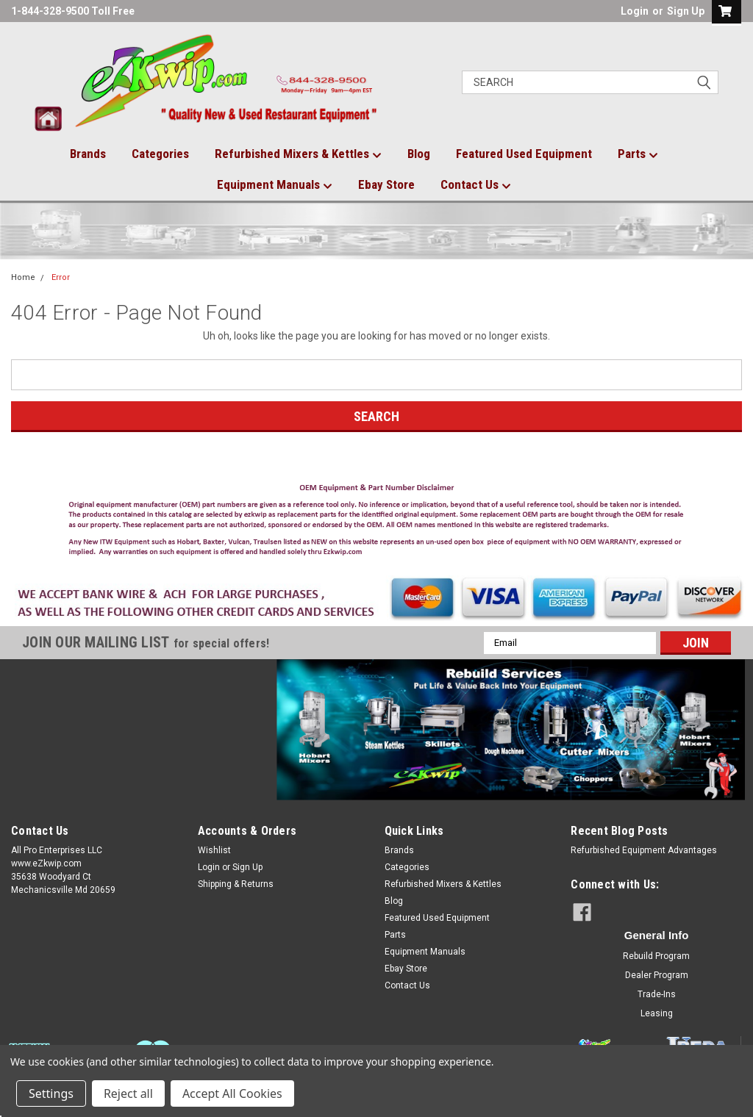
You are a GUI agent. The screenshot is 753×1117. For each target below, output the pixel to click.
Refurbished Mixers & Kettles (298, 154)
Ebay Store (386, 184)
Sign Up (685, 11)
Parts (638, 154)
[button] (377, 523)
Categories (160, 153)
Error (60, 277)
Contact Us (475, 185)
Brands (88, 153)
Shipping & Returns (236, 884)
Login (635, 11)
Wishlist (214, 850)
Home (23, 277)
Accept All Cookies (232, 1093)
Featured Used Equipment (524, 153)
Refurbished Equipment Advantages (644, 850)
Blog (418, 153)
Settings (51, 1093)
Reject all (128, 1093)
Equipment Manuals (274, 185)
